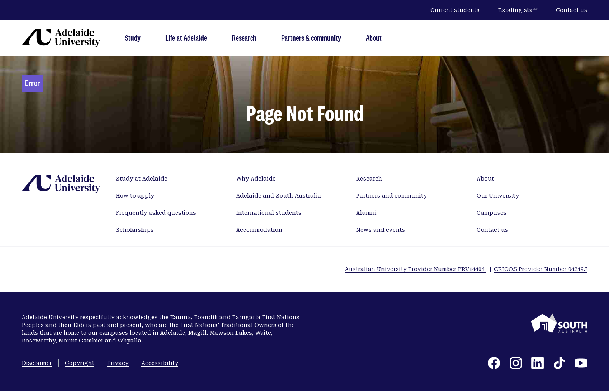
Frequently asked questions (156, 213)
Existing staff (517, 10)
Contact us (571, 10)
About (374, 38)
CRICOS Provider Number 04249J (540, 269)
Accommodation (259, 230)
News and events (380, 230)
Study (133, 38)
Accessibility (159, 363)
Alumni (366, 213)
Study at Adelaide (141, 179)
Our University (498, 196)
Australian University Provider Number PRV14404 (415, 269)
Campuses (491, 213)
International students (268, 213)
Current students (455, 10)
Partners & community (311, 38)
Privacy (118, 363)
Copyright (79, 363)
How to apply (135, 196)
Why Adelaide (256, 179)
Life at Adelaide (186, 38)
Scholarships (135, 230)
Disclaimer (37, 363)
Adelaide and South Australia (278, 196)
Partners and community (391, 196)
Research (244, 38)
